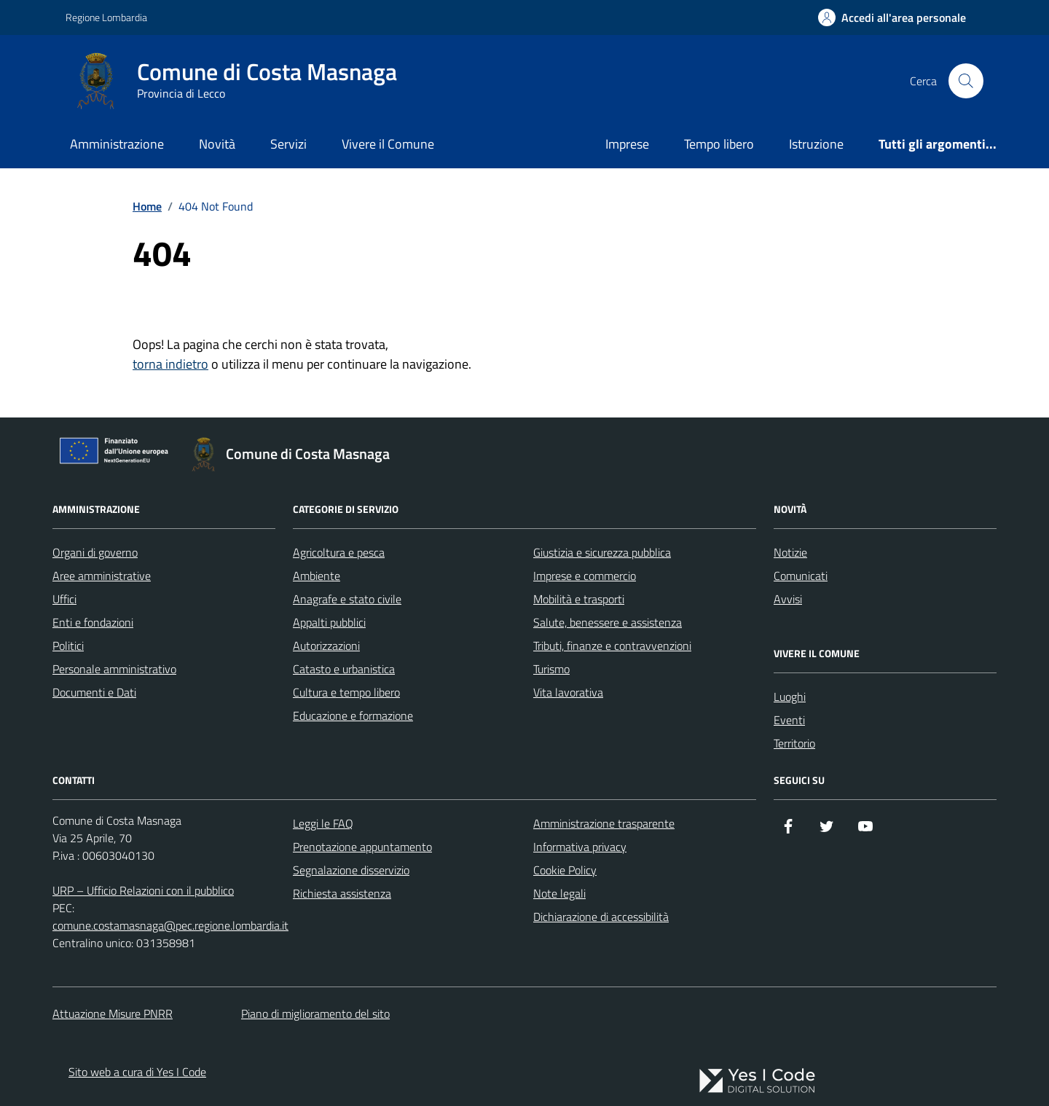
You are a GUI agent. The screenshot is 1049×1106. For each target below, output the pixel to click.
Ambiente (316, 575)
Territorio (794, 743)
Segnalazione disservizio (351, 870)
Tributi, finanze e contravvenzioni (612, 645)
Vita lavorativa (568, 692)
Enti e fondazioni (92, 622)
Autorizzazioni (326, 645)
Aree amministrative (101, 575)
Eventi (789, 720)
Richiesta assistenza (342, 893)
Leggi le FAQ (323, 823)
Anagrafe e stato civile (347, 599)
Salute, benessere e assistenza (607, 622)
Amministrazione (117, 144)
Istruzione (816, 144)
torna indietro (170, 364)
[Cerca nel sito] (965, 80)
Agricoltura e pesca (339, 552)
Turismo (551, 669)
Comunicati (801, 575)
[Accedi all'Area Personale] (892, 17)
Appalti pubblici (329, 622)
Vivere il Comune (388, 144)
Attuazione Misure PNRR (112, 1013)
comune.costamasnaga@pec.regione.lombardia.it (170, 925)
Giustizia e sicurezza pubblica (602, 552)
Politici (68, 645)
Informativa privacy (579, 846)
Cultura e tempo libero (346, 692)
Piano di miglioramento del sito (315, 1013)
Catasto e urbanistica (344, 669)
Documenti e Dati (94, 692)
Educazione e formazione (353, 715)
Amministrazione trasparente (604, 823)
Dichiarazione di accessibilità (601, 916)
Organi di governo (95, 552)
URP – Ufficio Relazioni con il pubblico (143, 890)
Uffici (64, 599)
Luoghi (790, 696)
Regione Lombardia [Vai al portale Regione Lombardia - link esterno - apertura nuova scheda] (106, 17)
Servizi (288, 144)
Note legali (559, 893)
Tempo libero (719, 144)
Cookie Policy (565, 870)
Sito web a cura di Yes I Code (137, 1071)
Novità (217, 144)
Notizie (790, 552)
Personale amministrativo (114, 669)
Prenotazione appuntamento (362, 846)
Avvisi (788, 599)
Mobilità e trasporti (578, 599)
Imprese (627, 144)
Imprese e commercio (584, 575)
